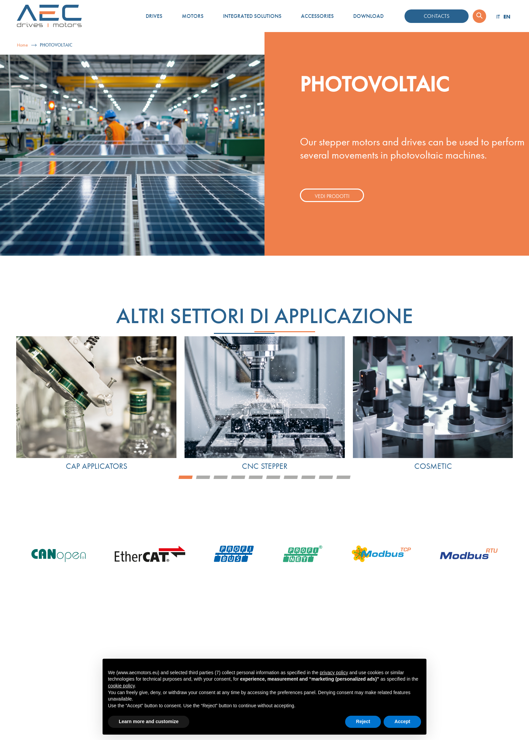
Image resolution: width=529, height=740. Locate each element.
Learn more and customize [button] (148, 721)
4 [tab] (238, 477)
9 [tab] (326, 477)
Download (368, 16)
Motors (192, 16)
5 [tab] (256, 477)
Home (22, 45)
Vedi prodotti (332, 196)
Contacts (436, 16)
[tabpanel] (96, 403)
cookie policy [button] (121, 685)
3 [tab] (221, 477)
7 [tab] (291, 477)
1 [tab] (185, 477)
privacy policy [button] (334, 672)
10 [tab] (343, 477)
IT (498, 16)
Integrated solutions (252, 16)
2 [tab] (203, 477)
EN (506, 16)
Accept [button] (402, 721)
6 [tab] (273, 477)
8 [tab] (308, 477)
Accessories (317, 16)
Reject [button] (363, 721)
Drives (154, 16)
